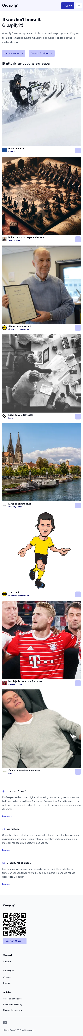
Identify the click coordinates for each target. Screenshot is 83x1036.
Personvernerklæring (12, 1005)
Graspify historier (16, 507)
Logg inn (67, 6)
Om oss (7, 977)
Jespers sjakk (14, 240)
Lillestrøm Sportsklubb (18, 329)
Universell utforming (12, 1010)
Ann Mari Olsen (15, 684)
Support (7, 962)
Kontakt (7, 983)
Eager (11, 418)
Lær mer (7, 816)
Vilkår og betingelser (12, 999)
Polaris (11, 152)
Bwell (10, 773)
